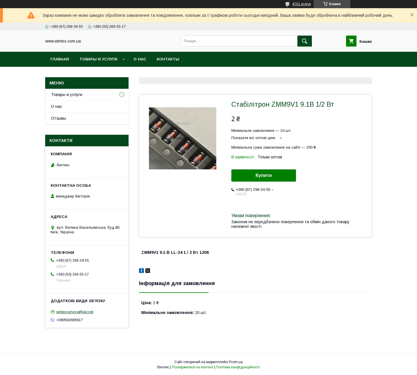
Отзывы (58, 118)
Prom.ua (236, 362)
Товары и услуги (98, 59)
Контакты (168, 59)
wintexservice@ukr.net (74, 312)
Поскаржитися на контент (192, 367)
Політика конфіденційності (238, 367)
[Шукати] (304, 41)
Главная (59, 59)
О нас (139, 59)
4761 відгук (301, 4)
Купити (264, 175)
